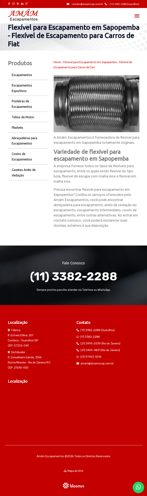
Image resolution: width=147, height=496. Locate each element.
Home (57, 62)
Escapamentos (22, 75)
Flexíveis (17, 127)
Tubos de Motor (23, 117)
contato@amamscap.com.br (85, 4)
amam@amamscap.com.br (97, 363)
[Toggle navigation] (137, 16)
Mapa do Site (73, 471)
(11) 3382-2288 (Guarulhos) (122, 4)
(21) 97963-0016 (90, 356)
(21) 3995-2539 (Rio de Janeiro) (100, 343)
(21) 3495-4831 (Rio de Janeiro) (100, 350)
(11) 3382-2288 (73, 276)
